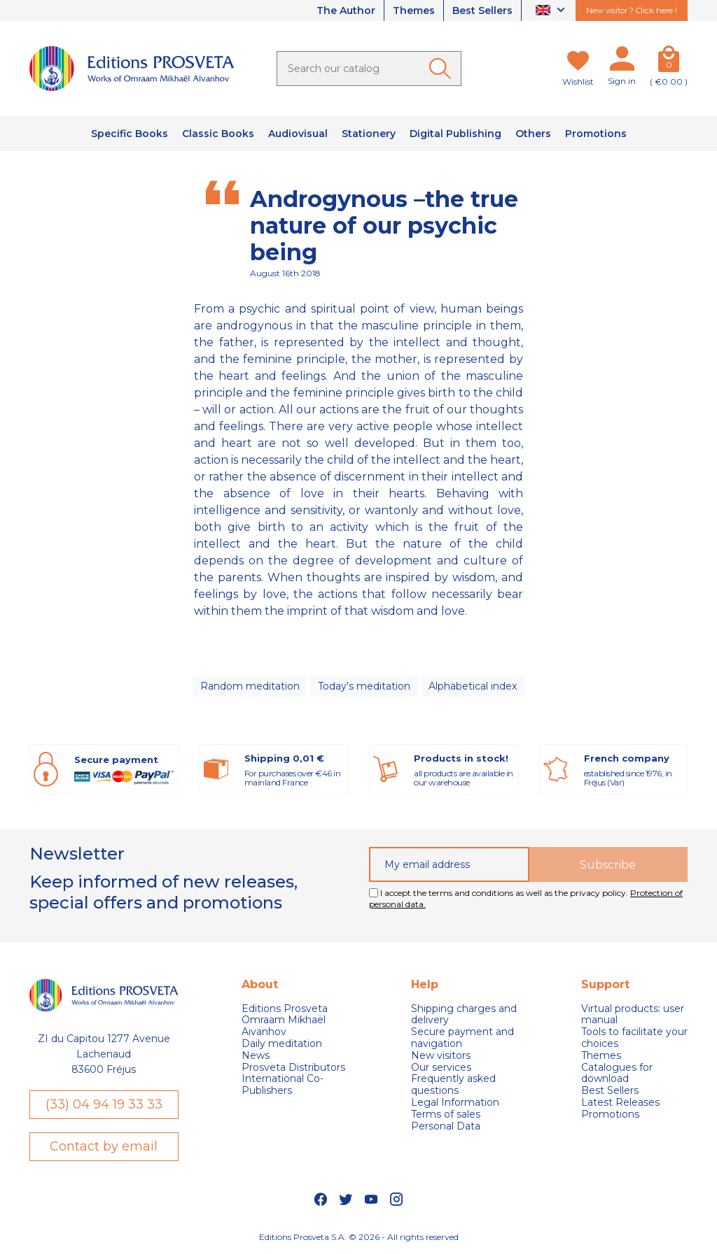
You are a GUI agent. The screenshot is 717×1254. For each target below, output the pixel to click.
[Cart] (669, 61)
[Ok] (442, 68)
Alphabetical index (473, 686)
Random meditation (250, 686)
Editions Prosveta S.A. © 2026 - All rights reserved (359, 1237)
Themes (414, 10)
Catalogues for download (617, 1073)
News (256, 1056)
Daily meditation (282, 1044)
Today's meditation (364, 686)
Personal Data (445, 1126)
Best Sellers (482, 10)
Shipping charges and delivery (464, 1015)
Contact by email (104, 1146)
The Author (345, 10)
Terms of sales (445, 1114)
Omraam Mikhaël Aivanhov (284, 1026)
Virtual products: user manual (632, 1015)
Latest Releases (620, 1103)
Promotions (610, 1114)
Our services (441, 1068)
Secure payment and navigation (462, 1038)
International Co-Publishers (282, 1085)
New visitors (441, 1056)
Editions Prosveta (285, 1009)
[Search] (369, 68)
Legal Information (455, 1103)
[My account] (622, 61)
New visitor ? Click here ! (631, 10)
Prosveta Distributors (293, 1068)
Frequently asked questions (453, 1085)
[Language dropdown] (552, 10)
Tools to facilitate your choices (634, 1038)
